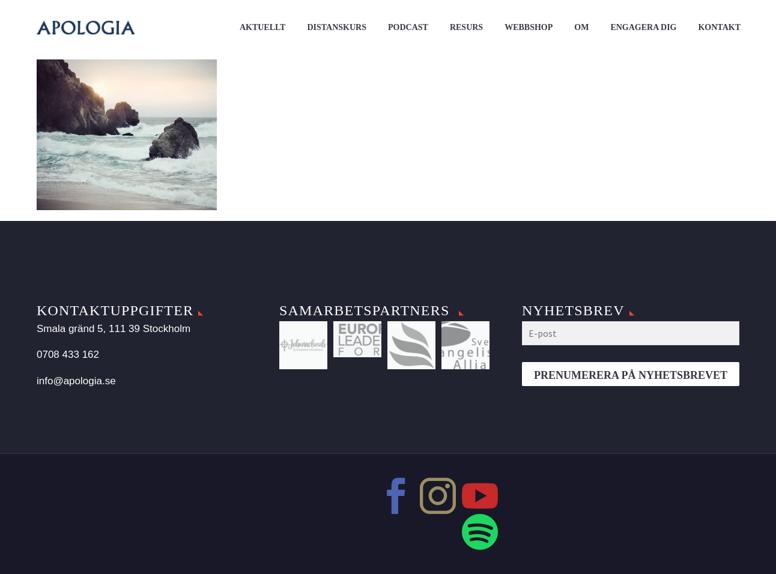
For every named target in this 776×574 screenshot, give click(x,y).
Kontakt (719, 27)
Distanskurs (336, 27)
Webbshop (529, 27)
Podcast (408, 27)
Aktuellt (263, 27)
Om (581, 27)
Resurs (466, 27)
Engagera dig (643, 27)
